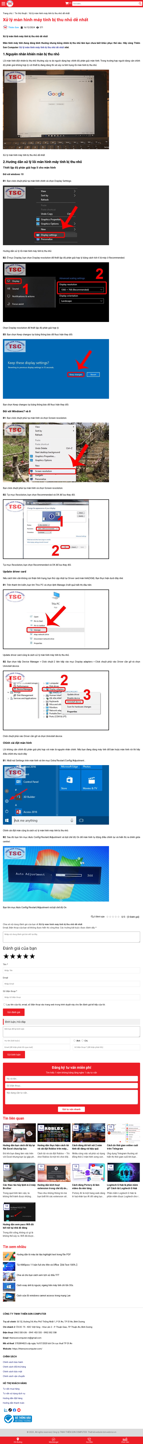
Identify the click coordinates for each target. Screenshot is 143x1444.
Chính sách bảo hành (13, 1362)
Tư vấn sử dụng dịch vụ (14, 1393)
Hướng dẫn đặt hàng (12, 1398)
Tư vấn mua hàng (11, 1389)
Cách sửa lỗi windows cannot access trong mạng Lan (43, 1295)
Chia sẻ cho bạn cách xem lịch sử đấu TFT (38, 1275)
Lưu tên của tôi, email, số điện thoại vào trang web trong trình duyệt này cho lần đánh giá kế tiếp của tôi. (55, 1004)
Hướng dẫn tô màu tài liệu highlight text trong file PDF (44, 1254)
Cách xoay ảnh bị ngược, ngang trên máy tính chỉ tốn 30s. (45, 1285)
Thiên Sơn (11, 27)
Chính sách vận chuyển (14, 1376)
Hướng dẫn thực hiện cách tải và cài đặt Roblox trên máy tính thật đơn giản (53, 1148)
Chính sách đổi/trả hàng (14, 1366)
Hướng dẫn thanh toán (13, 1403)
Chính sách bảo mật (12, 1371)
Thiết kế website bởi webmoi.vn (102, 1432)
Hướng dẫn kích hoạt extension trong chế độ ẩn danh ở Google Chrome (51, 1188)
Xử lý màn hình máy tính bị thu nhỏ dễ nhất (45, 19)
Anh (78, 1040)
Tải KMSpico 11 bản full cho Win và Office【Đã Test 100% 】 (47, 1264)
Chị (86, 1040)
